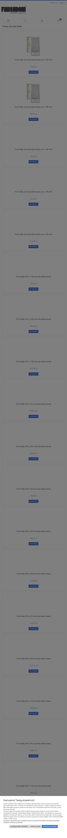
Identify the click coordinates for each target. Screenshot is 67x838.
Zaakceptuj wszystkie (50, 826)
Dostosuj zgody (35, 826)
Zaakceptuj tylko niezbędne (19, 826)
